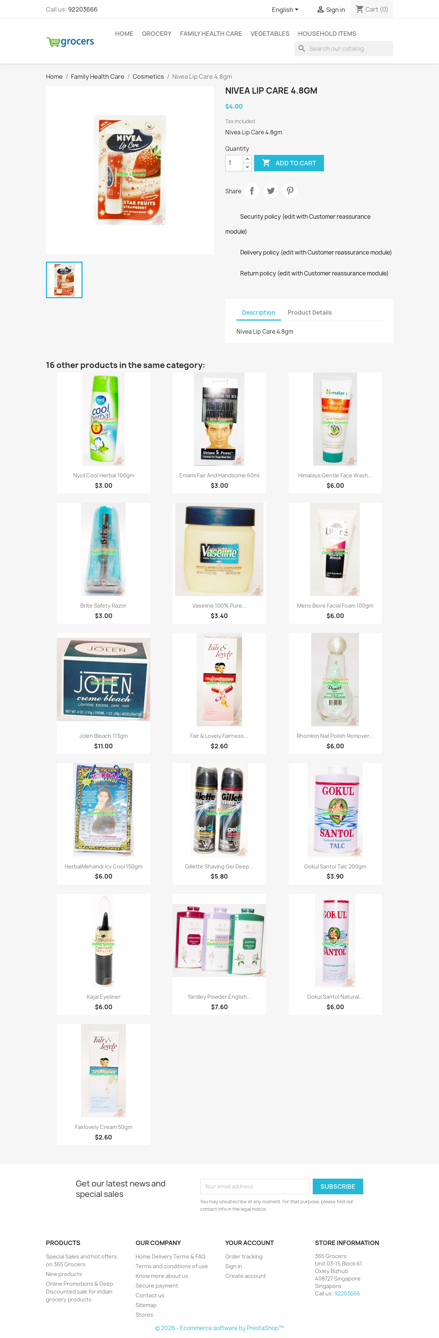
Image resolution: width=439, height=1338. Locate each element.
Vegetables (270, 33)
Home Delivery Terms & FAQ (170, 1256)
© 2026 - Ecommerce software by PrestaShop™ (219, 1328)
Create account (245, 1275)
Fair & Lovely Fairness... (219, 735)
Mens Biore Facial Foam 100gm (335, 605)
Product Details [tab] (310, 312)
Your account (249, 1243)
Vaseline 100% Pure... (219, 605)
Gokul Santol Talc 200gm (335, 866)
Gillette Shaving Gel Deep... (219, 866)
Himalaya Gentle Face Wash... (335, 475)
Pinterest (289, 190)
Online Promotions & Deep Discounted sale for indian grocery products (79, 1291)
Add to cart (289, 163)
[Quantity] (234, 163)
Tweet (270, 190)
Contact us (150, 1295)
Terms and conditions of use (172, 1266)
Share (251, 190)
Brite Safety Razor (103, 605)
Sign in (233, 1266)
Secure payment (157, 1285)
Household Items (327, 33)
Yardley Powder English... (219, 996)
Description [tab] (258, 312)
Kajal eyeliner (104, 996)
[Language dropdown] (286, 10)
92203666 (83, 9)
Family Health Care (211, 33)
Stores (144, 1314)
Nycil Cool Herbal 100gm (103, 475)
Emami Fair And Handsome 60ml (219, 475)
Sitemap (146, 1305)
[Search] (343, 48)
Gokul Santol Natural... (335, 996)
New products (64, 1274)
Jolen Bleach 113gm (103, 735)
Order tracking (244, 1256)
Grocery (156, 33)
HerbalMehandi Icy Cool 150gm (103, 866)
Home (124, 33)
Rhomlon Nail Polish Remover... (335, 735)
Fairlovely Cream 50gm (103, 1126)
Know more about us (162, 1275)
